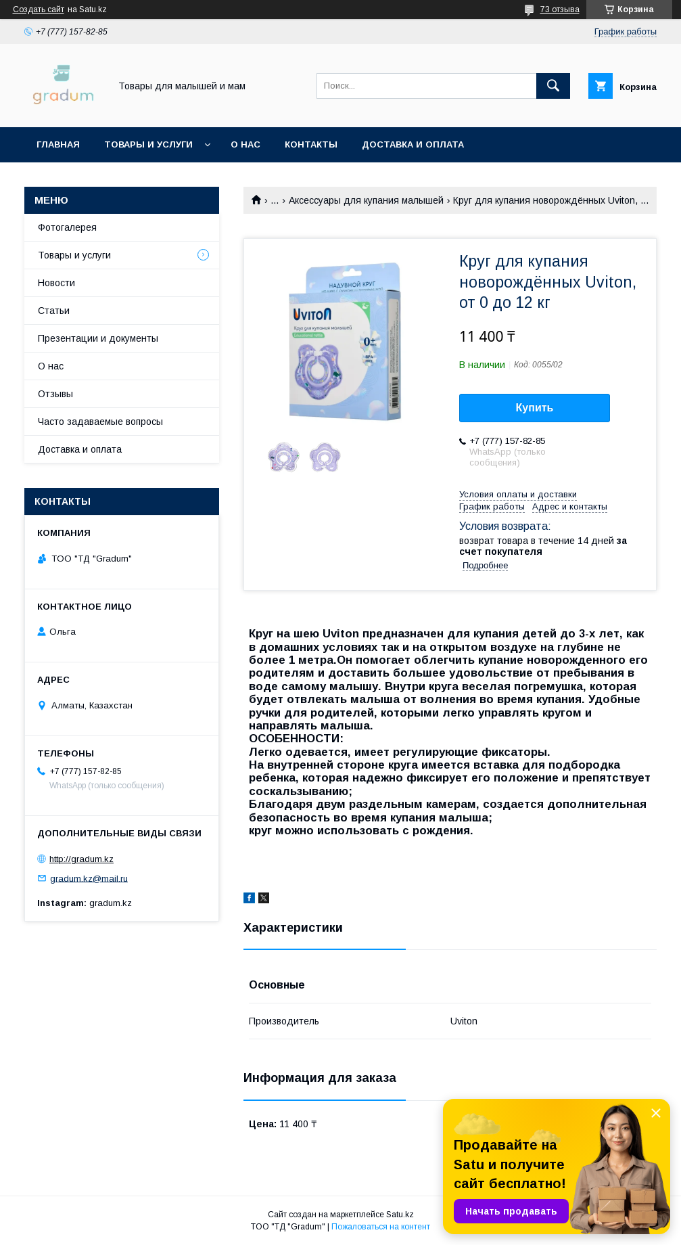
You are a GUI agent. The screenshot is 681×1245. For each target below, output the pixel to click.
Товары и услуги (148, 144)
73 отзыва (560, 9)
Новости (56, 282)
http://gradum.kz (81, 859)
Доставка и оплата (413, 144)
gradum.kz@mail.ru (89, 878)
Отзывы (55, 393)
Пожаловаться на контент (380, 1226)
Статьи (54, 310)
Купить (535, 407)
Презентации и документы (98, 338)
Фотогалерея (67, 227)
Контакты (311, 144)
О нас (245, 144)
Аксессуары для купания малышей (366, 200)
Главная (58, 144)
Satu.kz (400, 1214)
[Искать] (553, 86)
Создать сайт (38, 9)
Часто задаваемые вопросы (100, 421)
